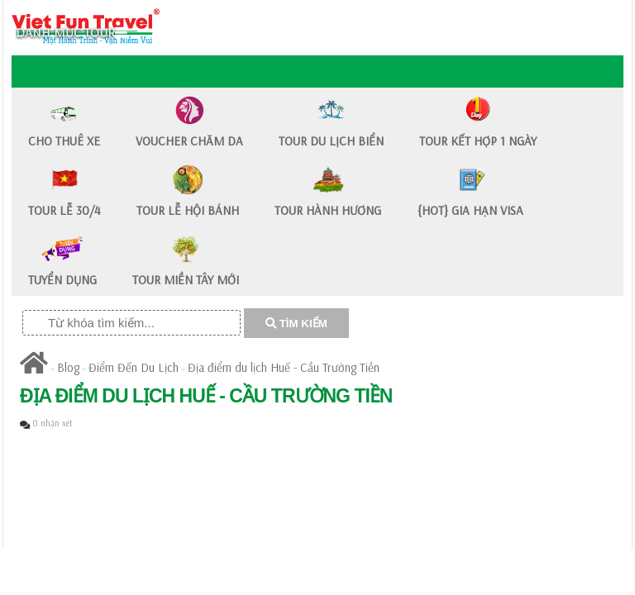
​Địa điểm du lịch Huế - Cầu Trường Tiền (284, 367)
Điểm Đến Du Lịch (133, 367)
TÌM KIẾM (296, 323)
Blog (68, 367)
